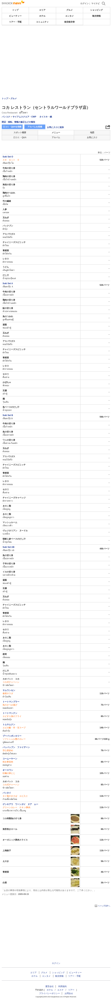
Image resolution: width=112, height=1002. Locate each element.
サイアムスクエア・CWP (24, 117)
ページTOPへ (104, 906)
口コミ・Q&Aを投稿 (12, 127)
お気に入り (92, 137)
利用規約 (62, 986)
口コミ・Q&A (19, 137)
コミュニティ (42, 22)
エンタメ (69, 16)
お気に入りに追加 (55, 127)
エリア (42, 10)
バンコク (6, 117)
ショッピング (96, 10)
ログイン (84, 3)
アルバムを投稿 (35, 127)
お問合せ (69, 993)
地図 (92, 132)
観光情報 (96, 16)
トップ (15, 10)
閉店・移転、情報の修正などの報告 (18, 122)
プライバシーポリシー (49, 993)
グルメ (69, 10)
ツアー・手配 (15, 22)
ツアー (71, 990)
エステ (60, 990)
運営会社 (49, 986)
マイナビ (95, 3)
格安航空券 (69, 22)
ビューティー (15, 16)
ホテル (42, 16)
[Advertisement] (56, 36)
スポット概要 (20, 132)
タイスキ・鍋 (45, 117)
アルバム (56, 137)
